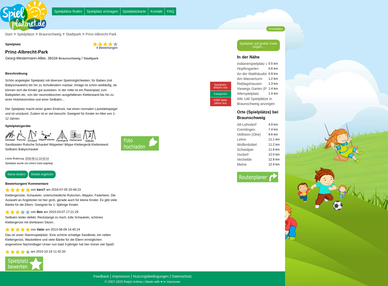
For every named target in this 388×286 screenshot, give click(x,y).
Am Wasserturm (250, 79)
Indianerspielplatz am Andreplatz (263, 64)
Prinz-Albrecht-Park (101, 34)
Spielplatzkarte (134, 11)
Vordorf (242, 154)
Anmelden (275, 29)
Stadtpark (73, 34)
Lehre (241, 139)
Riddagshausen (249, 84)
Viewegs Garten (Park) (255, 89)
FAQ (170, 11)
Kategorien (220, 93)
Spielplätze (25, 34)
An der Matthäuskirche (255, 74)
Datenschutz (182, 276)
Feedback (101, 276)
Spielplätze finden (68, 11)
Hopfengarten (248, 69)
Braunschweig (50, 34)
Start (8, 34)
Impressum (121, 276)
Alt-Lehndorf (246, 125)
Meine (242, 164)
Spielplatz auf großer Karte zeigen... (258, 45)
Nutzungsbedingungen (151, 276)
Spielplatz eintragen (102, 11)
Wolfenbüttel (247, 145)
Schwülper (245, 150)
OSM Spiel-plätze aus (221, 101)
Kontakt (156, 11)
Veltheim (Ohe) (249, 134)
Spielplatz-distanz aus (221, 86)
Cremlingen (246, 129)
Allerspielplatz (248, 94)
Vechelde (244, 159)
